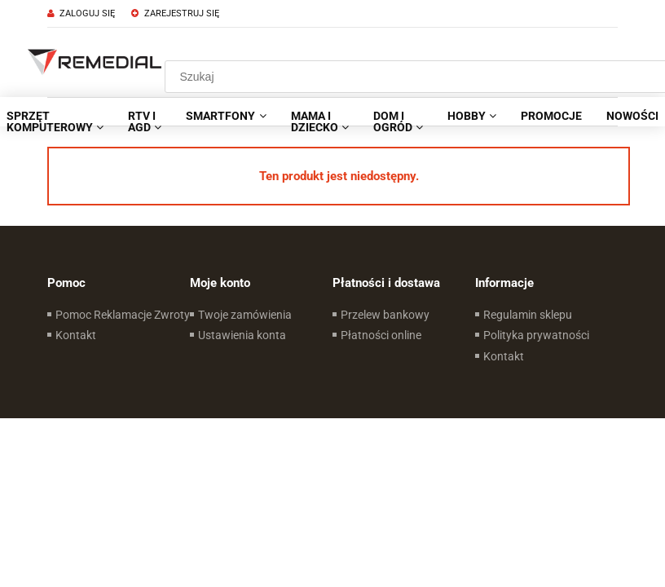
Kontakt (75, 335)
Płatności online (381, 335)
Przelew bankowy (385, 314)
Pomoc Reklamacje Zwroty (122, 314)
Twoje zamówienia (245, 314)
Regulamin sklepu (527, 314)
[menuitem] (145, 121)
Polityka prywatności (536, 335)
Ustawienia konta (242, 335)
